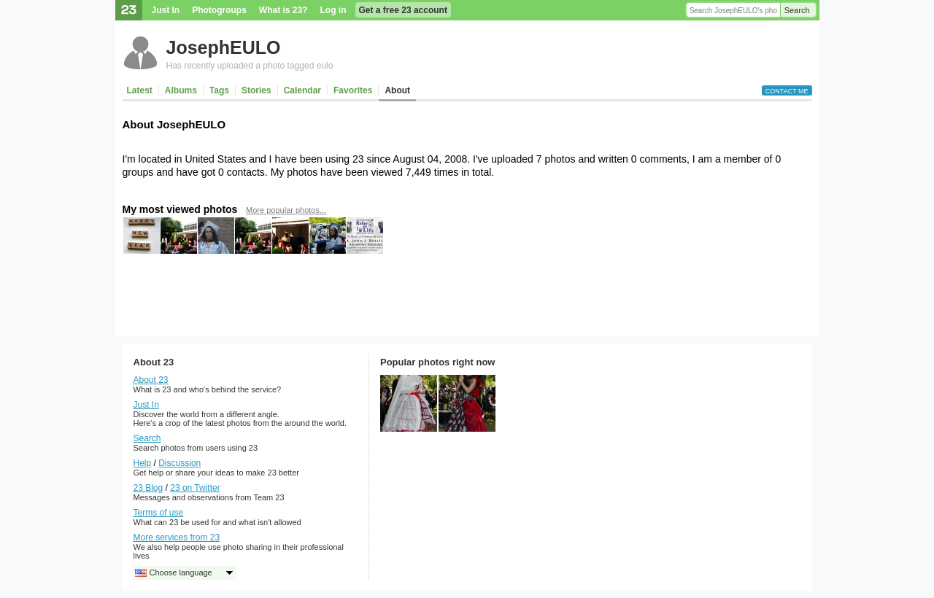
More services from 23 (177, 537)
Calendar (302, 90)
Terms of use (159, 513)
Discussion (179, 463)
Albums (181, 90)
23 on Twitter (195, 488)
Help (143, 463)
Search (797, 10)
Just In (166, 10)
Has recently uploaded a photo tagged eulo (249, 66)
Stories (256, 90)
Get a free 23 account (403, 10)
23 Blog (148, 488)
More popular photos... (286, 210)
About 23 (151, 380)
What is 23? (283, 10)
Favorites (352, 90)
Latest (140, 90)
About (397, 90)
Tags (219, 90)
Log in (333, 10)
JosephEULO (223, 47)
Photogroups (219, 10)
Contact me (786, 91)
